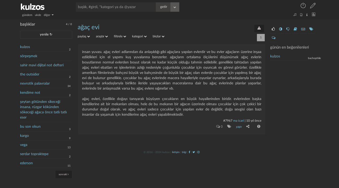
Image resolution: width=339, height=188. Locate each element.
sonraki (64, 174)
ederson (26, 163)
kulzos (25, 47)
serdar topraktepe (34, 154)
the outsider (29, 74)
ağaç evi (89, 27)
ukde (38, 15)
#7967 (227, 120)
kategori (139, 36)
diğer (49, 15)
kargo (24, 136)
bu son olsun (30, 126)
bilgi (184, 152)
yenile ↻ (46, 34)
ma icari (238, 120)
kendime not (30, 93)
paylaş (84, 36)
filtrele (120, 36)
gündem (27, 15)
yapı (239, 126)
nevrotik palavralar (35, 83)
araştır (102, 36)
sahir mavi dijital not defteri (42, 65)
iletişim (176, 152)
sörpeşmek (28, 56)
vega (23, 145)
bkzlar (158, 36)
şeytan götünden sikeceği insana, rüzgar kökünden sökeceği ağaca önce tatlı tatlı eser (43, 109)
